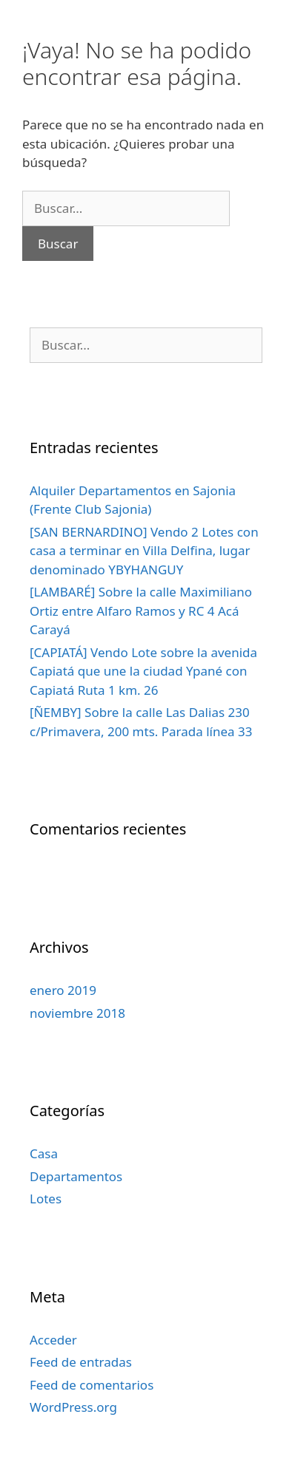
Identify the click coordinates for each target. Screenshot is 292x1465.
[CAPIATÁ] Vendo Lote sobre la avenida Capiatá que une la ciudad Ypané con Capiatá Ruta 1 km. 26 (143, 671)
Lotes (46, 1198)
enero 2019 (63, 990)
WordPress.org (73, 1406)
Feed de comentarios (91, 1384)
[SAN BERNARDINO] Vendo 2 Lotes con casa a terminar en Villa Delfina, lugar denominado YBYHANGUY (144, 550)
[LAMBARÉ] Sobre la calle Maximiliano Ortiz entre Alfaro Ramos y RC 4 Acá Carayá (141, 610)
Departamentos (76, 1176)
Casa (44, 1153)
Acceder (53, 1339)
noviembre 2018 (77, 1013)
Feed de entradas (81, 1361)
